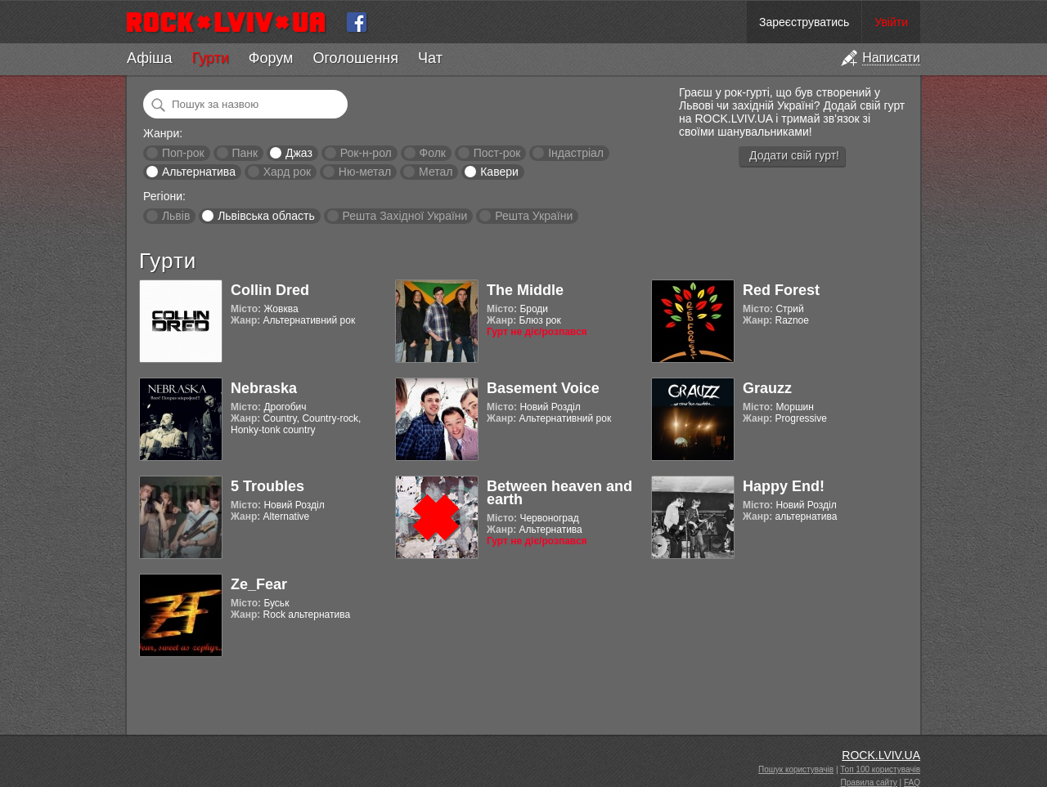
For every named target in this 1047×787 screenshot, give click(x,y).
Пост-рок (497, 152)
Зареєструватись (804, 22)
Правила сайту (869, 782)
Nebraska (264, 388)
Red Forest (781, 290)
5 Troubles (267, 486)
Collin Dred (270, 290)
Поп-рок (183, 152)
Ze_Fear (259, 584)
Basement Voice (543, 388)
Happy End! (784, 486)
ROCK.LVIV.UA (881, 755)
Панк (244, 152)
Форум (271, 58)
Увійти (891, 22)
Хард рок (287, 171)
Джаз (298, 152)
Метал (435, 171)
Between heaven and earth (559, 493)
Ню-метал (365, 171)
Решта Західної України (404, 215)
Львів (176, 215)
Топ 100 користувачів (880, 769)
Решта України (534, 215)
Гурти (209, 58)
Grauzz (767, 388)
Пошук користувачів (796, 769)
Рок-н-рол (366, 152)
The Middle (525, 290)
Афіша (149, 58)
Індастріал (576, 152)
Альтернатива (199, 171)
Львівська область (266, 215)
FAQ (912, 782)
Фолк (433, 152)
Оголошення (355, 58)
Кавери (499, 171)
